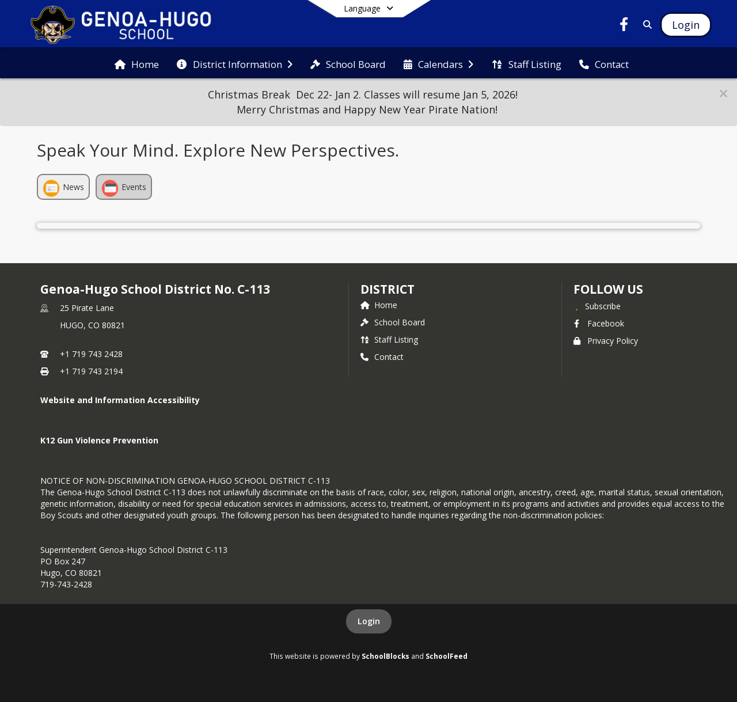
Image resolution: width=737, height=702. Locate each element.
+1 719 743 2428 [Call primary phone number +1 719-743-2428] (91, 353)
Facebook (598, 323)
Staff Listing (389, 339)
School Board (392, 322)
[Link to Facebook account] (624, 26)
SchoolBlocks (385, 656)
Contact (382, 356)
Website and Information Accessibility (120, 399)
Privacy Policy (605, 340)
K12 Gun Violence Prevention (99, 440)
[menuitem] (137, 63)
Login (369, 621)
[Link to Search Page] (645, 24)
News (63, 188)
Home (378, 304)
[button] (723, 94)
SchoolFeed (447, 656)
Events (123, 188)
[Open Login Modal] (686, 24)
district (387, 289)
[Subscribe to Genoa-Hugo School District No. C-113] (597, 305)
